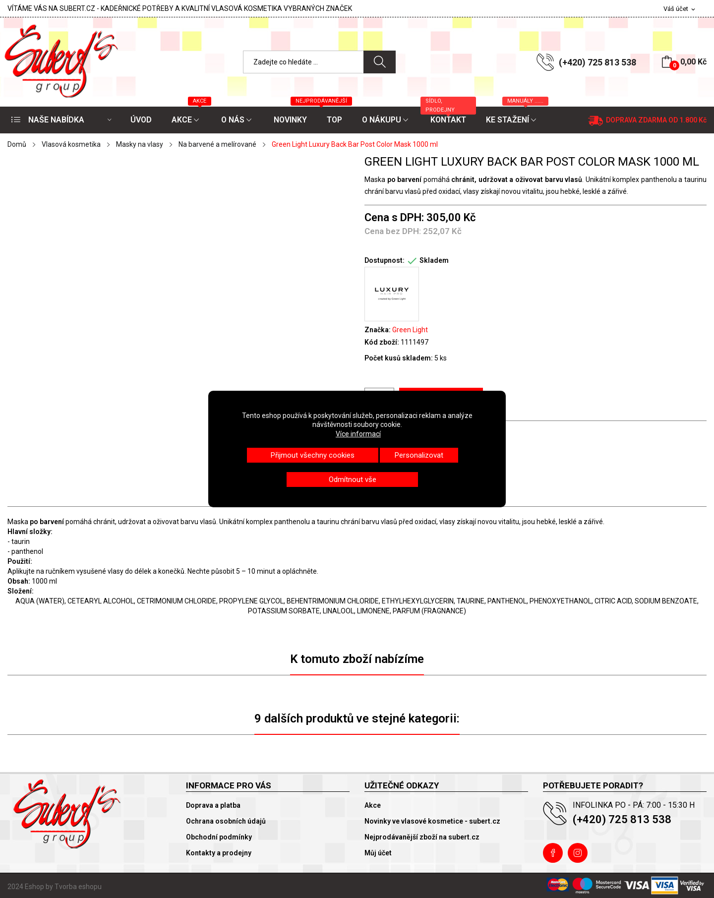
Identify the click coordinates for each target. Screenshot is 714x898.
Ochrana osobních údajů (226, 821)
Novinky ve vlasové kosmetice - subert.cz (432, 821)
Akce (372, 805)
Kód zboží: (381, 342)
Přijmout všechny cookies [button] (313, 455)
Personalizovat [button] (419, 455)
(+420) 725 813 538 (597, 62)
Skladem (434, 260)
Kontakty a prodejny (218, 853)
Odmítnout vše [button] (352, 479)
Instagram (578, 853)
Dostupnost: (384, 260)
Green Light (410, 330)
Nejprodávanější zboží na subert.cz (421, 837)
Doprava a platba (213, 805)
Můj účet (378, 853)
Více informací (358, 434)
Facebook (553, 853)
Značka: (377, 330)
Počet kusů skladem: (398, 358)
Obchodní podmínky (219, 837)
